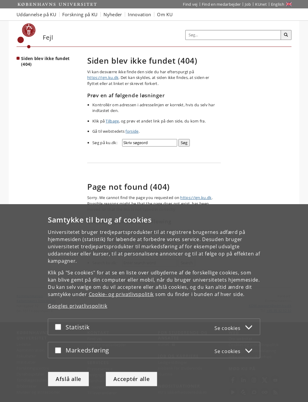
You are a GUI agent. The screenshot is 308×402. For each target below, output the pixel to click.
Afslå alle (68, 378)
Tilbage (112, 121)
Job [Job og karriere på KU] (248, 4)
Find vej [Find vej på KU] (190, 4)
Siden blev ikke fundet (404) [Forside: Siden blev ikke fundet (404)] (45, 61)
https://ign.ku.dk (103, 77)
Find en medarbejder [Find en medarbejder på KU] (221, 4)
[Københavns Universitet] (26, 35)
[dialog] (154, 303)
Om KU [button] (165, 14)
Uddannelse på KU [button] (36, 14)
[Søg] (286, 35)
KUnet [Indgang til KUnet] (261, 4)
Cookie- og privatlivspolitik (121, 294)
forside (131, 131)
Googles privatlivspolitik (77, 306)
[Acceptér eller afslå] (59, 327)
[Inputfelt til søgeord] (233, 35)
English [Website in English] (277, 4)
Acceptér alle (131, 378)
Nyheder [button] (112, 14)
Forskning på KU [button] (80, 14)
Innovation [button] (139, 14)
